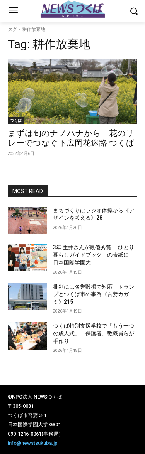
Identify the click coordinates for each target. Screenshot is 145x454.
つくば (16, 120)
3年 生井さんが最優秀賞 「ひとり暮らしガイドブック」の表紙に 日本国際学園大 (93, 255)
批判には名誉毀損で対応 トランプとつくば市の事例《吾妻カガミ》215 (93, 294)
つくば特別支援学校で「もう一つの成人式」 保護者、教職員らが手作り (93, 333)
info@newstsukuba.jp (33, 443)
